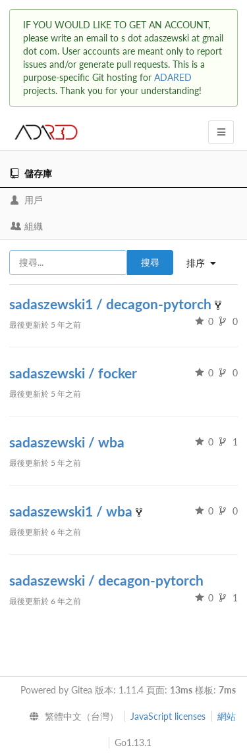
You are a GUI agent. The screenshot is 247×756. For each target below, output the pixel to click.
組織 (27, 226)
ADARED (173, 77)
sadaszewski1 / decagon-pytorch (112, 303)
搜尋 (150, 262)
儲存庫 (31, 173)
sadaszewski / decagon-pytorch (106, 580)
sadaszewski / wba (66, 442)
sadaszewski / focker (73, 373)
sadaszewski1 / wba (72, 511)
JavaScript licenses (168, 716)
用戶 (27, 199)
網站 (226, 716)
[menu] (71, 716)
